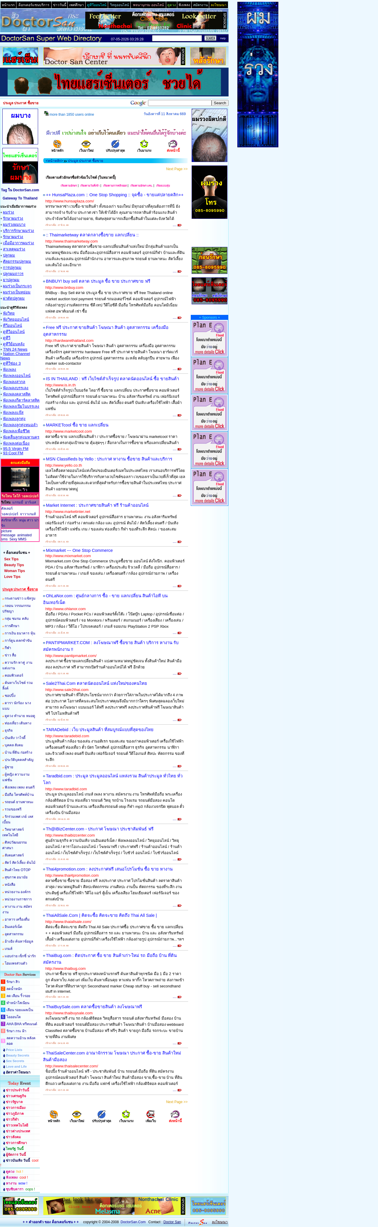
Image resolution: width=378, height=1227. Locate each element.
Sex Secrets (15, 1061)
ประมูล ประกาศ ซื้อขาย (85, 161)
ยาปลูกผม (11, 280)
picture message (8, 533)
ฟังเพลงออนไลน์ (16, 375)
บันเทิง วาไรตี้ (15, 738)
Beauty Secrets (17, 1055)
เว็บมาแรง (144, 148)
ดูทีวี (6, 338)
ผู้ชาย (9, 767)
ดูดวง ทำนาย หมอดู (20, 716)
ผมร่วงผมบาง (14, 224)
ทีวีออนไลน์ (12, 325)
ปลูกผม (9, 255)
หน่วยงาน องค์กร (17, 892)
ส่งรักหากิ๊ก (9, 520)
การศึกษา (12, 626)
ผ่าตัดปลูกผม (14, 298)
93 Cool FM (13, 453)
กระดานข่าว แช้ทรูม (20, 598)
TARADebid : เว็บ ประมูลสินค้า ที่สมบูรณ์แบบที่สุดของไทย (100, 729)
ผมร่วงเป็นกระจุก (17, 286)
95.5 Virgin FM (15, 448)
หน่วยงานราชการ (18, 899)
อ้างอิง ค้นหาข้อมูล (19, 941)
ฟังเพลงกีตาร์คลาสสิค (21, 400)
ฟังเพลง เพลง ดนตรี (20, 787)
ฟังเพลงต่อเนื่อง (16, 443)
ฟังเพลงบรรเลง (15, 388)
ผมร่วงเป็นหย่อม (16, 292)
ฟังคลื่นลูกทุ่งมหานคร (21, 437)
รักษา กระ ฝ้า (16, 1031)
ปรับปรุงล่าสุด (115, 148)
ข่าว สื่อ (10, 655)
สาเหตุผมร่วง (14, 249)
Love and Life (16, 1066)
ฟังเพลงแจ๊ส (13, 412)
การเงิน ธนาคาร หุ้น (20, 633)
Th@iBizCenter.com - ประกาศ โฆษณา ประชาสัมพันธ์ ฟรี (100, 829)
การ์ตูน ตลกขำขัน (18, 641)
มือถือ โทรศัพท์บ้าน (19, 795)
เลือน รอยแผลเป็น (19, 1010)
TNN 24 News (15, 349)
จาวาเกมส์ (28, 514)
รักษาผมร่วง (13, 218)
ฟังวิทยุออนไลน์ (16, 319)
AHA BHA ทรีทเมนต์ (21, 1024)
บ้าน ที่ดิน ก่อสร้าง (18, 752)
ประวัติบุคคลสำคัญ (19, 760)
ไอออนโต (13, 1017)
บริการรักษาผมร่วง (18, 230)
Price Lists (14, 1050)
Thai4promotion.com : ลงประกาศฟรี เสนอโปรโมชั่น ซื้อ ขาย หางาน (109, 869)
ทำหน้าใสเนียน (17, 1003)
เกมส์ (8, 949)
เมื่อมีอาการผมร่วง (18, 243)
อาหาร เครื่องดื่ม (17, 919)
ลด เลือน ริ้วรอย (18, 996)
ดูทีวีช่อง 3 (12, 363)
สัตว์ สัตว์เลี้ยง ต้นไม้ (20, 863)
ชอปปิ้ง (10, 696)
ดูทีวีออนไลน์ (14, 332)
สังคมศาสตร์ (14, 855)
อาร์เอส (30, 502)
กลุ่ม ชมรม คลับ (17, 619)
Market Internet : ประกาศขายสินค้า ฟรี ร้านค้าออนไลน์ (97, 505)
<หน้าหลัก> (54, 161)
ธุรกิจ (9, 730)
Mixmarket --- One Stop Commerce (79, 550)
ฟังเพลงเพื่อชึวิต (16, 431)
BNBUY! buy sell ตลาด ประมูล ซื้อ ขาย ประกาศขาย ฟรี (98, 281)
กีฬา (8, 648)
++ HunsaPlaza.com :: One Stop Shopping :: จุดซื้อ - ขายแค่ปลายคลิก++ (115, 194)
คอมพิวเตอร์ (14, 675)
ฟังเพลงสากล (14, 382)
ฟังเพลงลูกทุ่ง (14, 419)
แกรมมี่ (17, 502)
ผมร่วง (8, 212)
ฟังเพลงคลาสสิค (16, 394)
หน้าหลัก (57, 148)
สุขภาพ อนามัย (16, 877)
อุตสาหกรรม (14, 934)
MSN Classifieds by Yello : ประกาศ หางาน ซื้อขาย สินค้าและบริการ (109, 459)
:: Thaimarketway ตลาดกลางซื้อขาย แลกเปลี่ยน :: (92, 235)
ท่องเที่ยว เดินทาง (18, 723)
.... (177, 225)
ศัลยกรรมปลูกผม (17, 261)
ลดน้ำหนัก (14, 989)
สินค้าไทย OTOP (17, 870)
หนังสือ (10, 885)
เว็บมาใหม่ (86, 148)
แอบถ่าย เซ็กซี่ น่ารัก (20, 956)
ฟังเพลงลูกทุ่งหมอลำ (20, 425)
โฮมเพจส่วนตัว (16, 963)
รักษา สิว (13, 982)
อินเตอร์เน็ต (13, 927)
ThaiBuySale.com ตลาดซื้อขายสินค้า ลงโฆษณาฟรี (94, 1006)
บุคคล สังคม (14, 745)
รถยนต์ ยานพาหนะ (19, 802)
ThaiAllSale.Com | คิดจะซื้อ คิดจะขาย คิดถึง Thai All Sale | (101, 915)
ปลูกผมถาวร (13, 274)
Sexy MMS (17, 539)
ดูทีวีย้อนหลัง (14, 344)
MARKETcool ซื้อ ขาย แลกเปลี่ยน (77, 425)
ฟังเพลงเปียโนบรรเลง (21, 406)
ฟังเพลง (9, 369)
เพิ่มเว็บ (151, 1119)
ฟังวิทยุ (9, 313)
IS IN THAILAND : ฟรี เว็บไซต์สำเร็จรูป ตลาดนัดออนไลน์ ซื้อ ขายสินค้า (112, 378)
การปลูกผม (12, 267)
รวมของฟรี (13, 809)
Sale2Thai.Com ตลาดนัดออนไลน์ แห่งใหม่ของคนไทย (96, 683)
